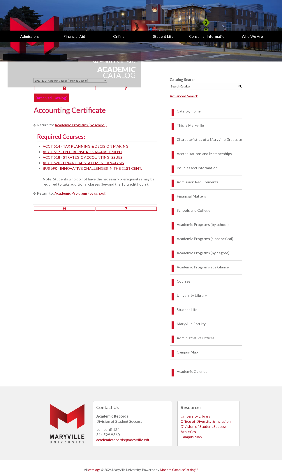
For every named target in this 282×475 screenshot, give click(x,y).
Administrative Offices (195, 338)
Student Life (163, 36)
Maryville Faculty (191, 323)
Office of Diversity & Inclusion (206, 421)
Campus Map (187, 352)
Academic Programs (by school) (81, 125)
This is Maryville (190, 125)
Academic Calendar (193, 371)
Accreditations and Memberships (204, 153)
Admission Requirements (197, 182)
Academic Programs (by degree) (203, 253)
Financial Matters (191, 196)
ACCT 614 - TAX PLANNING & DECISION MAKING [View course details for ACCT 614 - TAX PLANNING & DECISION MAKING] (85, 146)
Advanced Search (184, 96)
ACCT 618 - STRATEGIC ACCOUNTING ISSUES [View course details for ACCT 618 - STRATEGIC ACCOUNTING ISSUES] (82, 157)
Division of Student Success (204, 426)
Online (118, 36)
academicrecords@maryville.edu (123, 439)
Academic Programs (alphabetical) (205, 238)
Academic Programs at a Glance (203, 267)
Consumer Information (208, 36)
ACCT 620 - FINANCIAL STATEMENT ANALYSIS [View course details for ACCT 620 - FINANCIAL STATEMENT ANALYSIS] (83, 163)
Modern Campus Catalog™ (179, 470)
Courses (183, 281)
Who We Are (252, 36)
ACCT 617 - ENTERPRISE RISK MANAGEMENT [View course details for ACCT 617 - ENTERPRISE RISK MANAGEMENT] (82, 151)
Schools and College (193, 210)
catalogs (94, 470)
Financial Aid (74, 36)
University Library (192, 295)
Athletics (188, 431)
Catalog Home (189, 111)
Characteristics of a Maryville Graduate (209, 139)
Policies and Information (197, 168)
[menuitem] (30, 36)
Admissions (29, 36)
